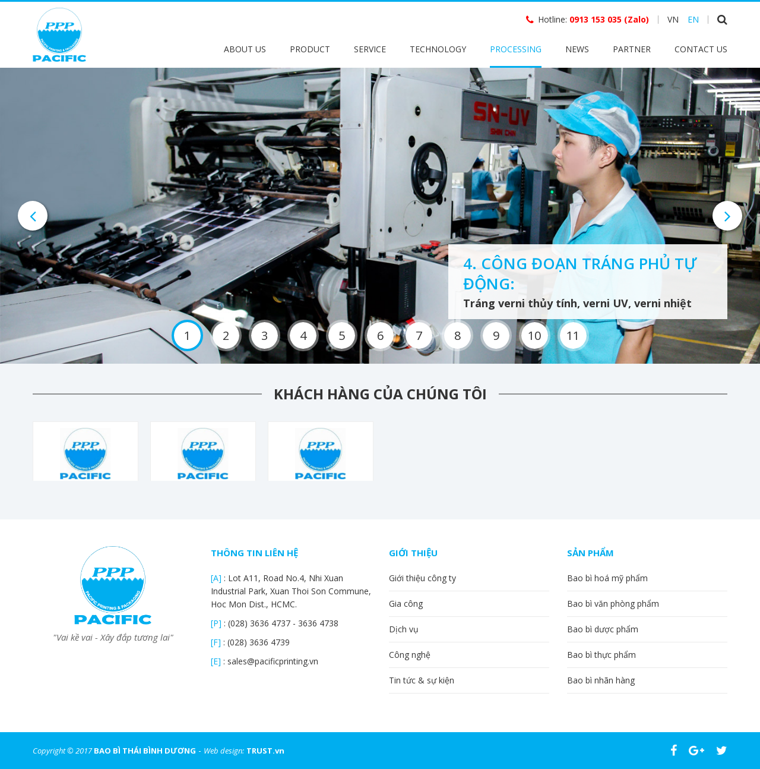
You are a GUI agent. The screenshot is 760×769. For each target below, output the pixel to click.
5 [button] (341, 335)
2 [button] (226, 335)
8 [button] (457, 335)
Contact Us (700, 49)
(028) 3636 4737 (260, 623)
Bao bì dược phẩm (602, 629)
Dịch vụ (404, 629)
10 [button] (534, 335)
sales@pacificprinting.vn (272, 661)
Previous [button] (33, 216)
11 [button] (573, 335)
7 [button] (419, 335)
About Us (245, 49)
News (577, 49)
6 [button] (380, 335)
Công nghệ (409, 654)
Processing (516, 49)
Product (310, 49)
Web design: (224, 750)
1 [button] (187, 335)
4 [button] (303, 335)
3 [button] (264, 335)
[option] (380, 216)
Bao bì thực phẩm (601, 654)
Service (370, 49)
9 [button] (496, 335)
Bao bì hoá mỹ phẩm (607, 578)
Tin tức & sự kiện (421, 680)
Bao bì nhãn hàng (601, 680)
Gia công (406, 603)
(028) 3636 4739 (258, 642)
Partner (632, 49)
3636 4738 (318, 623)
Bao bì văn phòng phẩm (613, 603)
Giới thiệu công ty (422, 578)
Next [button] (727, 216)
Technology (438, 49)
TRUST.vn (265, 750)
